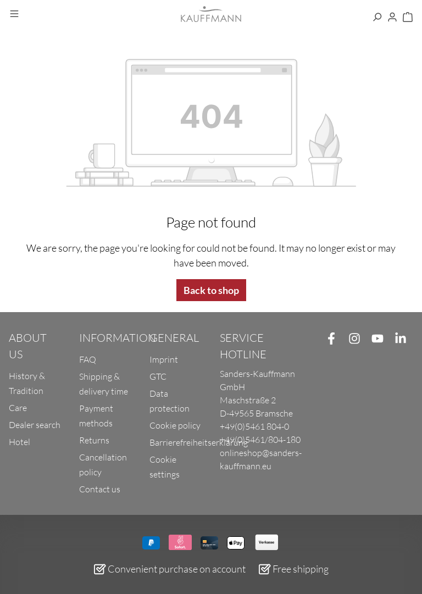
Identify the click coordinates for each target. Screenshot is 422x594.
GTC (157, 376)
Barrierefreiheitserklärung (198, 442)
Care (18, 407)
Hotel (19, 441)
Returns (94, 440)
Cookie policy (175, 425)
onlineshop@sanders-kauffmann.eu (261, 459)
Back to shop (211, 290)
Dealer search (34, 424)
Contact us (99, 489)
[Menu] (14, 14)
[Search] (376, 18)
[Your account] (392, 18)
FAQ (87, 359)
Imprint (163, 359)
